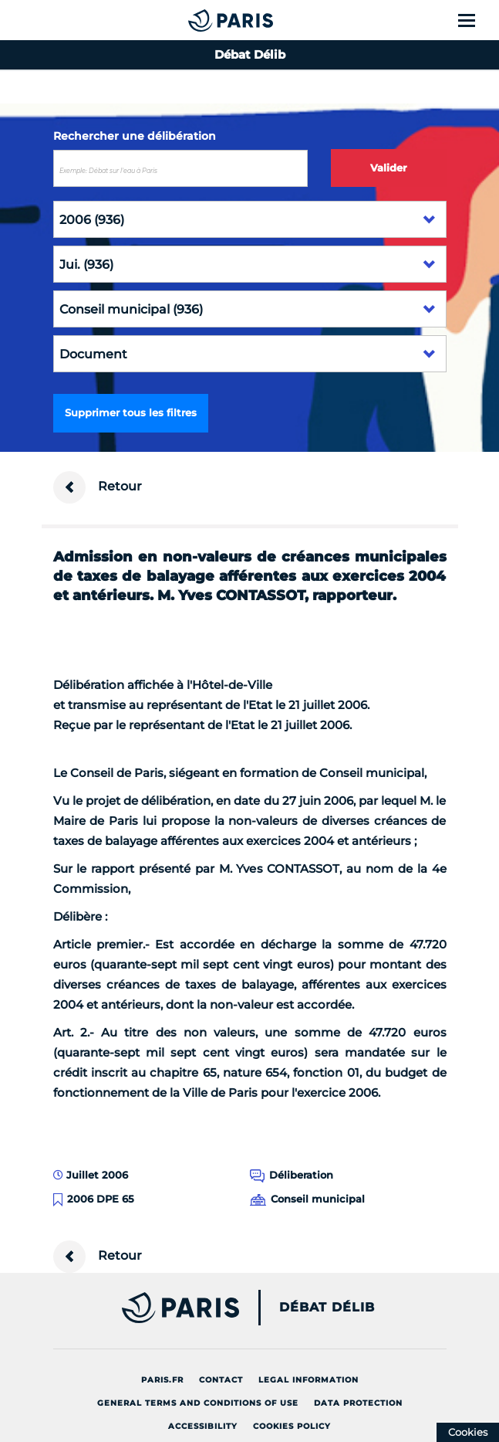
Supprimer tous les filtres (131, 412)
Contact (221, 1380)
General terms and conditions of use (197, 1403)
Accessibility (203, 1426)
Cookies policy (292, 1426)
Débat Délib (327, 1308)
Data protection (358, 1403)
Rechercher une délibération (134, 136)
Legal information (308, 1380)
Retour (97, 487)
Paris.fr (162, 1380)
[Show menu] (475, 20)
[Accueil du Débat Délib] (200, 20)
